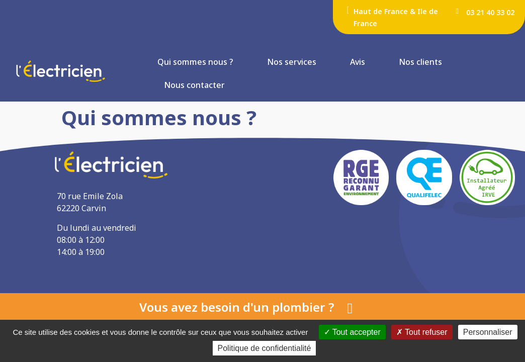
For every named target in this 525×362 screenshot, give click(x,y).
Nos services (291, 61)
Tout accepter (352, 331)
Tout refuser (422, 331)
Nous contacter (194, 84)
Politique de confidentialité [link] (262, 348)
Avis (357, 61)
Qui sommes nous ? (195, 61)
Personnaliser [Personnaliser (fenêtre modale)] (487, 331)
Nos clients (420, 61)
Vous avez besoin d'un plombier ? (236, 307)
